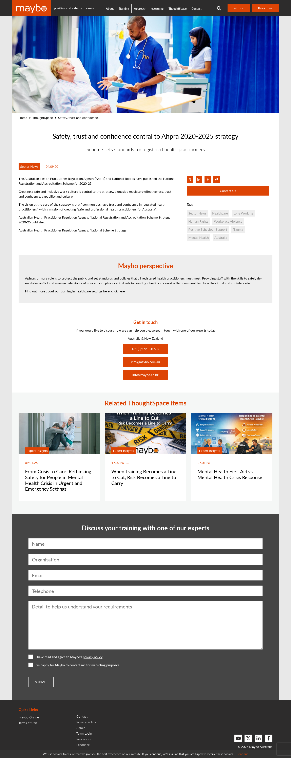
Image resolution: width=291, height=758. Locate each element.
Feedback (83, 744)
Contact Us (228, 190)
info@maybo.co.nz (145, 374)
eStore (238, 8)
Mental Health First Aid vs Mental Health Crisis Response (229, 474)
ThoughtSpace (178, 8)
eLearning (157, 8)
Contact (196, 8)
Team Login (84, 733)
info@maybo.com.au (145, 361)
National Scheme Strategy (108, 230)
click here (118, 291)
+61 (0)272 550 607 (145, 349)
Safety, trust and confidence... (79, 117)
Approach (140, 8)
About (110, 8)
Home (23, 117)
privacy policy (92, 657)
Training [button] (124, 8)
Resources (265, 8)
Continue (242, 754)
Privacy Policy (86, 722)
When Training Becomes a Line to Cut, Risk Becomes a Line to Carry (143, 477)
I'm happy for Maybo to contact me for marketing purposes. (74, 665)
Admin (80, 727)
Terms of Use (28, 722)
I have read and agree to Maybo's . (65, 656)
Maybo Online (29, 717)
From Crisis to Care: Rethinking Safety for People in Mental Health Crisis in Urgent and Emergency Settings (58, 480)
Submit (41, 682)
